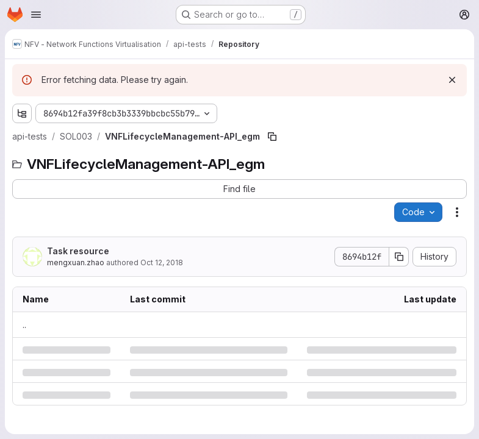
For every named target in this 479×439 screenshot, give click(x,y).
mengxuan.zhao (75, 262)
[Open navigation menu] (36, 14)
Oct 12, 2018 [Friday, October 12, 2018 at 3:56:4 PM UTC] (161, 262)
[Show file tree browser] (22, 113)
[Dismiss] (452, 80)
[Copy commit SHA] (399, 256)
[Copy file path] (272, 136)
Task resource (78, 251)
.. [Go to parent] (24, 324)
